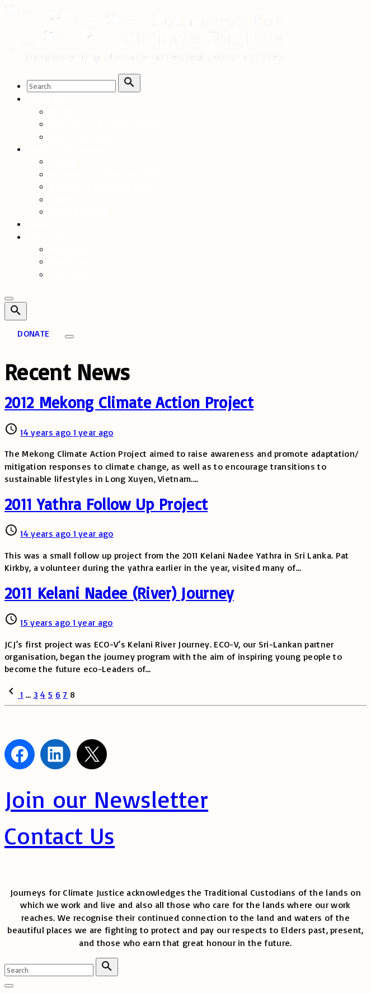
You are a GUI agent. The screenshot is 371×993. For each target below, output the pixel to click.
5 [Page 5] (50, 694)
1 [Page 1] (21, 694)
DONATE (33, 333)
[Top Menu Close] (8, 298)
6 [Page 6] (57, 694)
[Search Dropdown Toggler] (15, 311)
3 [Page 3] (36, 694)
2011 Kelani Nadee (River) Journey (119, 593)
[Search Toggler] (8, 985)
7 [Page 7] (65, 694)
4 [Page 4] (42, 694)
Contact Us (59, 835)
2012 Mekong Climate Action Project (128, 402)
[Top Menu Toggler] (69, 336)
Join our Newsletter (106, 799)
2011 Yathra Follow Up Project (106, 504)
